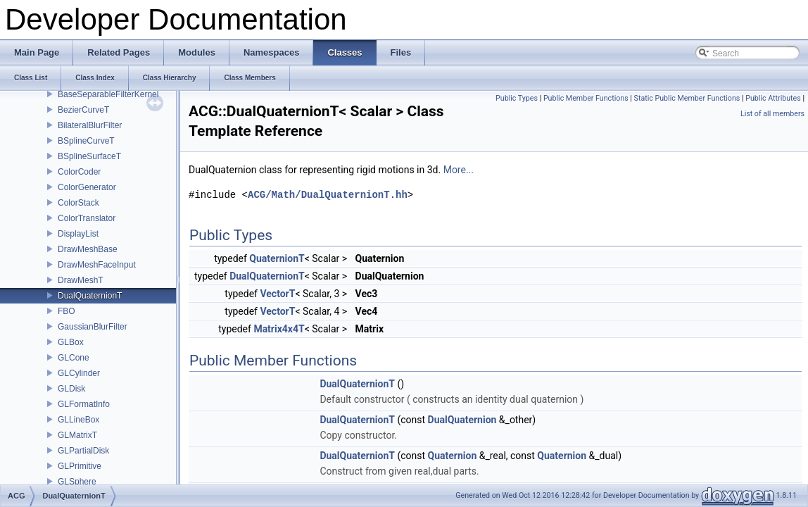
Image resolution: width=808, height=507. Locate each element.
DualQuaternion (462, 419)
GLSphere (77, 482)
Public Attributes (773, 98)
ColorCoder (79, 172)
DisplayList (78, 234)
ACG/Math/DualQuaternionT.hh (328, 194)
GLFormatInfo (84, 404)
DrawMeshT (80, 280)
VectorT (277, 293)
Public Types (516, 98)
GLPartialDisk (83, 451)
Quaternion (452, 455)
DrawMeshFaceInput (97, 265)
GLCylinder (79, 373)
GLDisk (71, 389)
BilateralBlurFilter (90, 125)
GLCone (73, 358)
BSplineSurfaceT (89, 156)
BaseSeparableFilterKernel (108, 94)
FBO (66, 311)
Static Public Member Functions (687, 98)
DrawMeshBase (88, 249)
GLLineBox (78, 420)
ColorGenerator (87, 187)
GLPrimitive (79, 466)
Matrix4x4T (278, 328)
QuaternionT (276, 258)
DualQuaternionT (90, 296)
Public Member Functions (586, 98)
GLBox (71, 342)
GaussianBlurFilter (92, 327)
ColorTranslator (86, 218)
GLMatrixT (77, 435)
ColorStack (78, 203)
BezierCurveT (83, 110)
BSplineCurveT (86, 141)
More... (458, 169)
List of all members (772, 113)
